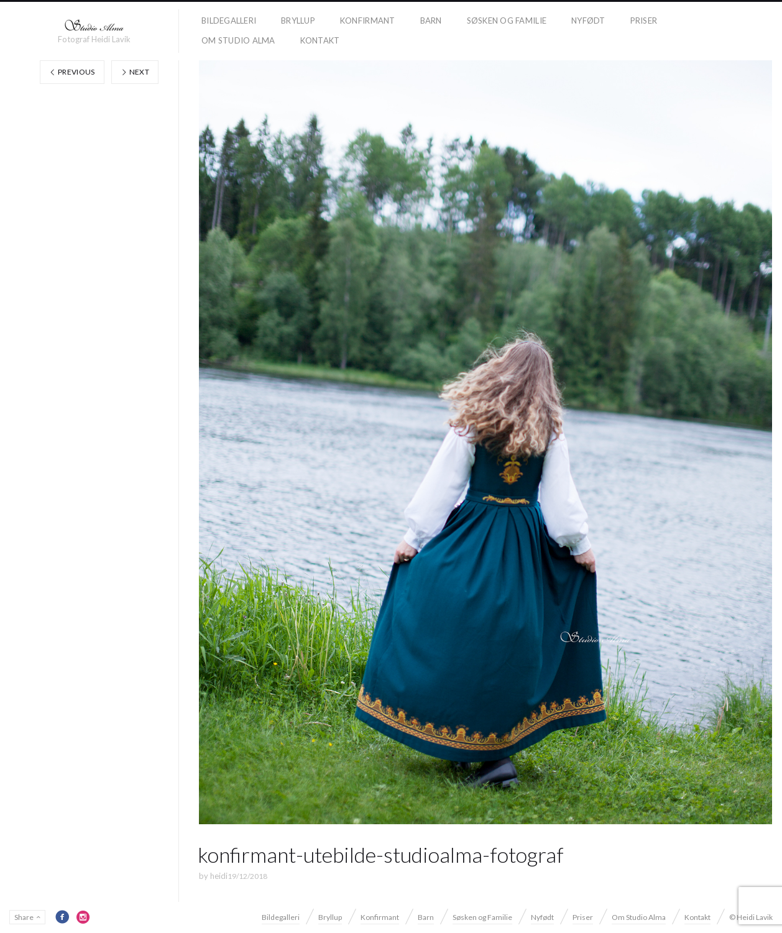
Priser (644, 20)
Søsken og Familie (506, 20)
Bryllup (298, 20)
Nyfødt (588, 20)
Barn (431, 20)
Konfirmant (367, 20)
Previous (72, 71)
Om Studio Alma (238, 40)
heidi (219, 876)
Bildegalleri (228, 20)
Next (135, 71)
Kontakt (320, 40)
